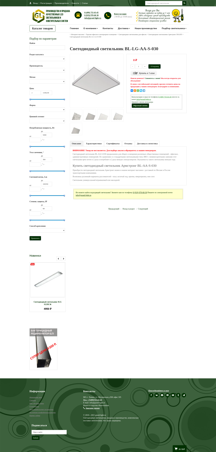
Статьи (85, 3)
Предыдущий (113, 209)
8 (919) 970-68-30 (91, 15)
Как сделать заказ (36, 403)
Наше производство (146, 28)
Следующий (143, 209)
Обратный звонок (140, 106)
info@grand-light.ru (92, 18)
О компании (89, 28)
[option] (47, 287)
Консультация (120, 14)
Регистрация (46, 3)
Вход (35, 3)
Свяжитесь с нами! (152, 78)
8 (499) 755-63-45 (91, 13)
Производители (62, 3)
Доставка (123, 28)
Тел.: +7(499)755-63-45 (92, 400)
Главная (74, 28)
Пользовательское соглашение (41, 409)
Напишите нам (35, 397)
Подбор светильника (173, 28)
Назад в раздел (129, 209)
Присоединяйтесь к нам (158, 391)
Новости (75, 3)
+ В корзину (154, 66)
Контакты (108, 28)
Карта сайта (34, 415)
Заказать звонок (93, 408)
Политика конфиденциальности (42, 412)
